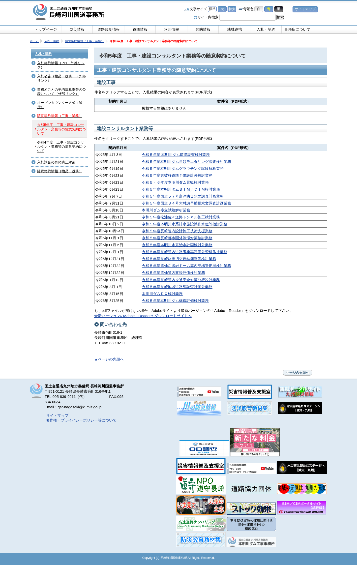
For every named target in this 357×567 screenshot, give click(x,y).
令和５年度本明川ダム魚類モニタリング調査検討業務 (186, 161)
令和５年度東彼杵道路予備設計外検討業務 (177, 175)
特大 (232, 9)
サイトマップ (305, 9)
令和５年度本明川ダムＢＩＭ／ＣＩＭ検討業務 (181, 189)
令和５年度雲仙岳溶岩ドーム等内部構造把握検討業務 (186, 266)
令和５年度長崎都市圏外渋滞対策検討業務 (177, 238)
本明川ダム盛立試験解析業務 (166, 210)
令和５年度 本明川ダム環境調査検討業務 (176, 154)
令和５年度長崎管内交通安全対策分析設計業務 (181, 280)
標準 (212, 9)
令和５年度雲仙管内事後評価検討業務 (173, 272)
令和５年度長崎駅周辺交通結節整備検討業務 (179, 259)
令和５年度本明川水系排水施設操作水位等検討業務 (184, 224)
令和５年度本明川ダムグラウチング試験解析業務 (183, 168)
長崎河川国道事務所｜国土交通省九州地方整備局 (69, 12)
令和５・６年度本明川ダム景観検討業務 (175, 182)
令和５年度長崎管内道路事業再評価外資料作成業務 (184, 252)
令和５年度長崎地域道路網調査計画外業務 (177, 287)
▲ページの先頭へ (109, 359)
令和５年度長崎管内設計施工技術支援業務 (177, 231)
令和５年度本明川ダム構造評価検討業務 (175, 300)
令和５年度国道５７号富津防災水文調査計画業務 (183, 196)
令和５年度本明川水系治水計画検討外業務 (177, 245)
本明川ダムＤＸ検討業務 (162, 294)
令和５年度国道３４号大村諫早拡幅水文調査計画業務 (186, 203)
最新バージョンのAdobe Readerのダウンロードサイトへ (143, 316)
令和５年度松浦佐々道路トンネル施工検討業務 (181, 217)
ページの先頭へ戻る (297, 373)
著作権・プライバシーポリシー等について (81, 420)
